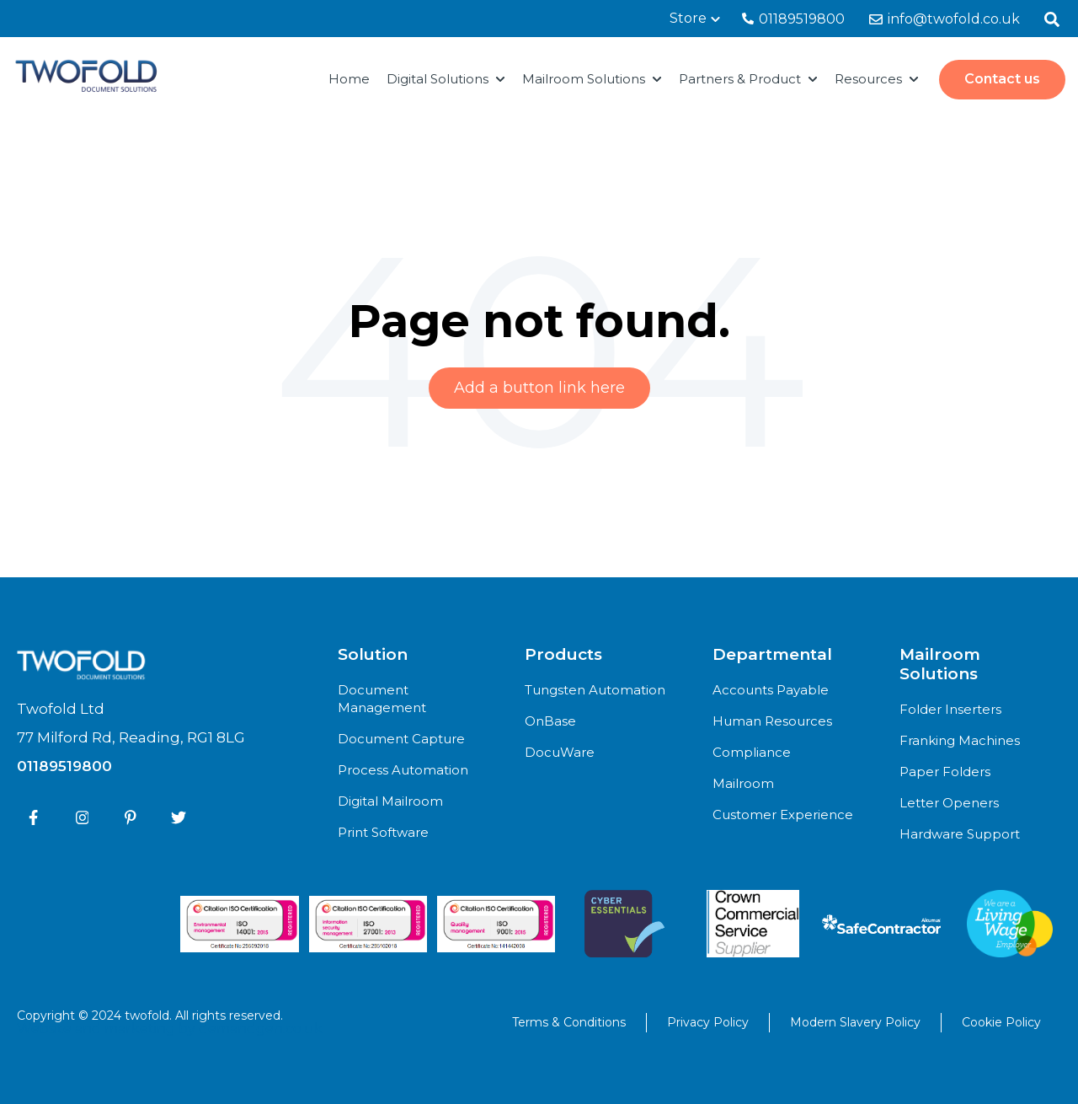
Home (349, 79)
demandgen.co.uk (261, 1029)
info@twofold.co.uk (944, 19)
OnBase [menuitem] (550, 721)
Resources (868, 79)
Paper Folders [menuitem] (944, 772)
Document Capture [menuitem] (401, 739)
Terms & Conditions (569, 1022)
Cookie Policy (1001, 1022)
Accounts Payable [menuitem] (770, 690)
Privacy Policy (708, 1022)
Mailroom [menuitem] (743, 783)
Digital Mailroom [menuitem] (390, 801)
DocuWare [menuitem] (560, 752)
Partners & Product (740, 79)
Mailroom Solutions (583, 79)
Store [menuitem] (688, 18)
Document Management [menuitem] (382, 698)
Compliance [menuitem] (751, 752)
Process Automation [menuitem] (403, 770)
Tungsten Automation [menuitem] (595, 690)
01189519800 (793, 19)
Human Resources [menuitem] (772, 721)
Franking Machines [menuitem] (959, 740)
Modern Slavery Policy (855, 1022)
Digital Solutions (437, 79)
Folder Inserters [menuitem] (950, 709)
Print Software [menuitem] (383, 832)
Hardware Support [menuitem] (959, 834)
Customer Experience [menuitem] (782, 815)
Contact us (1002, 79)
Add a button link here (539, 387)
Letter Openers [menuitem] (949, 803)
